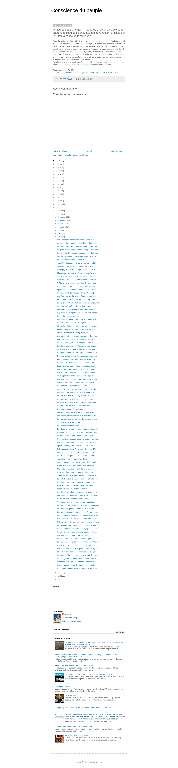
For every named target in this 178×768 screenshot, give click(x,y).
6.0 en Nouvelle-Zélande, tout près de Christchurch (76, 519)
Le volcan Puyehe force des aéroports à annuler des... (77, 492)
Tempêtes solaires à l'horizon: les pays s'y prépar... (76, 502)
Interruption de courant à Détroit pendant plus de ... (76, 539)
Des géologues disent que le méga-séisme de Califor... (77, 246)
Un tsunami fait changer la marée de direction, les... (76, 243)
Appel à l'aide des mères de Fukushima (72, 459)
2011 (58, 214)
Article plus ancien (118, 151)
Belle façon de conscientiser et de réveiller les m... (76, 369)
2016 (58, 197)
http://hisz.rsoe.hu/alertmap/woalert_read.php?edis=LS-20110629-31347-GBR (85, 73)
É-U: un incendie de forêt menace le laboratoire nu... (77, 286)
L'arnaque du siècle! (62, 686)
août (59, 230)
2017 (58, 194)
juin (59, 237)
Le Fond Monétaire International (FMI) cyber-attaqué (77, 529)
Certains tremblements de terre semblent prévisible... (77, 256)
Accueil (89, 151)
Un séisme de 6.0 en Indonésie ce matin (72, 499)
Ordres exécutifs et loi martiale (68, 422)
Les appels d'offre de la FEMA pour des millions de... (77, 309)
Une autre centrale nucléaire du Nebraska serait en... (77, 419)
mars (60, 579)
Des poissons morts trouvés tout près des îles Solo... (77, 525)
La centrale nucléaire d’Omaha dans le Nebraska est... (77, 479)
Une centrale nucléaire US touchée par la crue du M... (77, 442)
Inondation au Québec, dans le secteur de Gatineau (76, 319)
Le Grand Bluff (70, 695)
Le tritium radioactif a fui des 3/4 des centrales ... (75, 306)
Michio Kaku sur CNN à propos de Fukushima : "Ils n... (77, 389)
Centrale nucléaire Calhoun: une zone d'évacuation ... (77, 266)
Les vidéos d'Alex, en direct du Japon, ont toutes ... (76, 412)
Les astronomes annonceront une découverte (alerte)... (78, 495)
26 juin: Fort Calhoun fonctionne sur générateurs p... (77, 326)
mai (59, 573)
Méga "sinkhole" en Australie (68, 316)
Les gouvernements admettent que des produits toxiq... (78, 432)
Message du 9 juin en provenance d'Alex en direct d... (77, 555)
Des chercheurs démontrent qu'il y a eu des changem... (78, 549)
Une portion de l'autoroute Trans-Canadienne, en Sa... (77, 379)
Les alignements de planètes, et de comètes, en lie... (77, 416)
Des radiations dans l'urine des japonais (72, 323)
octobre (61, 224)
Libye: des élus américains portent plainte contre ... (76, 472)
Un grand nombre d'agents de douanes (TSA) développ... (78, 250)
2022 (58, 178)
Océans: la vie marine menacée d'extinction (73, 406)
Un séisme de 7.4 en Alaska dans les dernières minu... (77, 349)
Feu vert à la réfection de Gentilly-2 (70, 260)
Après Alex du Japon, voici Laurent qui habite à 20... (76, 263)
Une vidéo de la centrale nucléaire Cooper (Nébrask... (77, 373)
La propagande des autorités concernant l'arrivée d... (77, 559)
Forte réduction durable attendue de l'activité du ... (76, 485)
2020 (58, 184)
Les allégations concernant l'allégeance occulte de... (76, 346)
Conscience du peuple (76, 10)
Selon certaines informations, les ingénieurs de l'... (76, 240)
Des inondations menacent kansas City (72, 386)
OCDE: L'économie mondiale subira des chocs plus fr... (78, 283)
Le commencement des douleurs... (70, 426)
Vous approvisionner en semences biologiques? (75, 376)
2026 (58, 164)
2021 (58, 181)
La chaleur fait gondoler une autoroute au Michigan (76, 552)
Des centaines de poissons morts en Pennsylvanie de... (78, 515)
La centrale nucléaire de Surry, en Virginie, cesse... (76, 396)
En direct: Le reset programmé (76, 735)
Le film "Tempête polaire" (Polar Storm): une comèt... (77, 456)
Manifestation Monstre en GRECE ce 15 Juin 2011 (76, 469)
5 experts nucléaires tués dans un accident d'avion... (77, 356)
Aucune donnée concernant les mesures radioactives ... (78, 359)
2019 (58, 188)
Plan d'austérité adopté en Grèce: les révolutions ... (76, 273)
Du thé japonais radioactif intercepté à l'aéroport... (76, 436)
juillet (60, 234)
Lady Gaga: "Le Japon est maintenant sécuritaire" (76, 366)
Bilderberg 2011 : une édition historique (72, 489)
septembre (62, 227)
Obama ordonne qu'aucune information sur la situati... (77, 439)
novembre (62, 220)
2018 (58, 191)
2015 (58, 201)
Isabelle (68, 614)
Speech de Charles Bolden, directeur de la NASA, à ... (77, 290)
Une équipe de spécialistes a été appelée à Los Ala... (77, 296)
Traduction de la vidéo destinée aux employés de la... (77, 475)
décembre (62, 217)
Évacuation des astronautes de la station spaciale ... (76, 300)
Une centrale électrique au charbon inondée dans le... (77, 253)
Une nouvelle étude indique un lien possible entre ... (76, 535)
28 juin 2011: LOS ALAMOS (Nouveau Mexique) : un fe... (78, 303)
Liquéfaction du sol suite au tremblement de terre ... (76, 482)
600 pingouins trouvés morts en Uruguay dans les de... (77, 568)
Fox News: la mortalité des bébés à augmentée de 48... (78, 429)
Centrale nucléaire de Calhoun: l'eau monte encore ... (77, 280)
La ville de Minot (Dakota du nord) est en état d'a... (76, 343)
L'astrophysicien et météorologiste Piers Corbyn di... (76, 270)
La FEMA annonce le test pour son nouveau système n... (78, 542)
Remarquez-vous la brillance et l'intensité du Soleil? (74, 665)
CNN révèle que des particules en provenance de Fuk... (78, 522)
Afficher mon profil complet (72, 621)
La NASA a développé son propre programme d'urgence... (79, 545)
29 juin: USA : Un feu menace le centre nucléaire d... (77, 276)
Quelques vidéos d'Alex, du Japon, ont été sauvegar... (77, 399)
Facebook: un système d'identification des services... (77, 562)
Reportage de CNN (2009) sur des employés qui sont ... (78, 313)
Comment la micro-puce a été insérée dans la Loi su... (77, 336)
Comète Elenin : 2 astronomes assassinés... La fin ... (77, 452)
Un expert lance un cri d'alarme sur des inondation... (76, 532)
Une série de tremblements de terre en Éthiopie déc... (77, 512)
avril (59, 576)
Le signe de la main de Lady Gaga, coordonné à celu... (78, 353)
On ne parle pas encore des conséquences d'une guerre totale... (89, 674)
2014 (58, 204)
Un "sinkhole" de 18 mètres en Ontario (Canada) (75, 293)
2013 (58, 207)
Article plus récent (60, 151)
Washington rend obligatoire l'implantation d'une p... (76, 339)
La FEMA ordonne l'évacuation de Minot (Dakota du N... (78, 402)
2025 (58, 168)
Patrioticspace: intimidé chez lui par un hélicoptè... (76, 465)
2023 (58, 174)
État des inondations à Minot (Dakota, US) (73, 333)
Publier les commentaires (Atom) (76, 155)
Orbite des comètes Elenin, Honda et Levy (73, 409)
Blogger (99, 762)
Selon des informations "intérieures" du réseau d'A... (76, 449)
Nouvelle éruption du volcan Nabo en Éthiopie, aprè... (77, 462)
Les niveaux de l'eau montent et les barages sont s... (77, 392)
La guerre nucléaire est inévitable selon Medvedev (74, 727)
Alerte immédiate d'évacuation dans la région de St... (77, 329)
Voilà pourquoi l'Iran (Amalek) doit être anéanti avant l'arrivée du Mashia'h (83, 708)
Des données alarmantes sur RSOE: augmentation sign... (79, 505)
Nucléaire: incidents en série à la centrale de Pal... (76, 383)
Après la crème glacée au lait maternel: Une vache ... (77, 446)
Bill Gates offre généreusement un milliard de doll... (76, 509)
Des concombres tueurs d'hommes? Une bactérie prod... (78, 565)
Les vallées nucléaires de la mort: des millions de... (76, 363)
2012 (58, 211)
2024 (58, 171)
